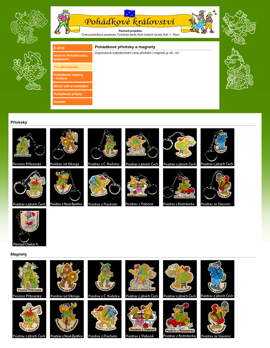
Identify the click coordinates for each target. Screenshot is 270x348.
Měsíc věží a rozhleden (71, 86)
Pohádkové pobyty (68, 94)
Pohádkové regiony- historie (68, 76)
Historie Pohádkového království (71, 57)
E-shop (59, 48)
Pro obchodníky (66, 67)
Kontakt (60, 101)
